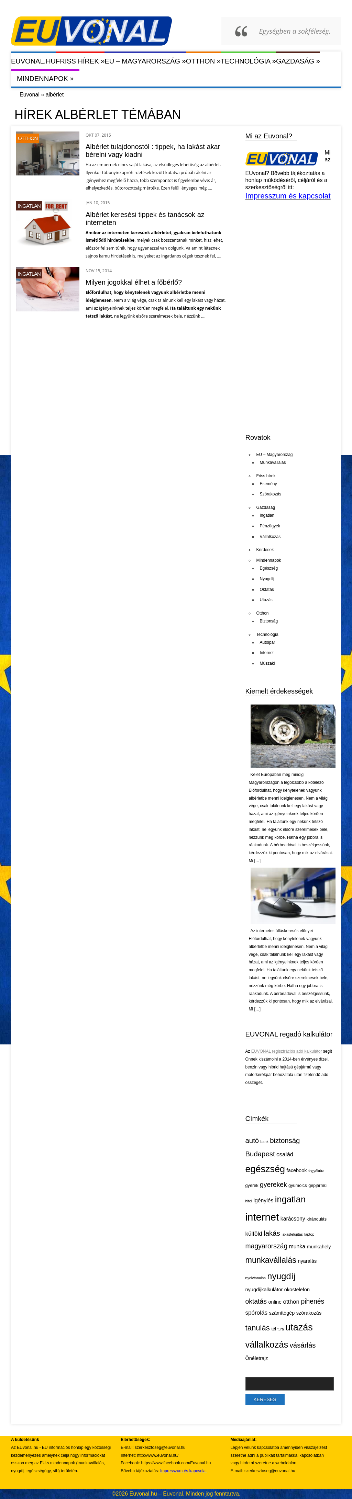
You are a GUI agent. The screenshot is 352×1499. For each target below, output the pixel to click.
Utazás (266, 599)
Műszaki (267, 663)
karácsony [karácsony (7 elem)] (292, 1219)
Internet (267, 652)
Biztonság (269, 621)
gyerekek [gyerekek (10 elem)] (273, 1184)
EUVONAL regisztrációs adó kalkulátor (286, 1051)
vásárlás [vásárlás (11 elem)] (303, 1345)
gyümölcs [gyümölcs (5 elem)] (297, 1185)
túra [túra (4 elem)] (280, 1329)
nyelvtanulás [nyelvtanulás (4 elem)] (255, 1278)
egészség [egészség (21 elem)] (265, 1169)
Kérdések (265, 549)
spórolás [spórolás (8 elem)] (256, 1312)
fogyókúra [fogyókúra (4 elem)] (316, 1171)
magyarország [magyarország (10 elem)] (266, 1246)
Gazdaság (298, 61)
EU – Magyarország (145, 61)
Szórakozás (271, 494)
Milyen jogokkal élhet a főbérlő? (134, 282)
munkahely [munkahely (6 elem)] (319, 1246)
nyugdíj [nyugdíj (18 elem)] (281, 1276)
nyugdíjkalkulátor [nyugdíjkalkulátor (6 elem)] (264, 1289)
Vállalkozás (270, 536)
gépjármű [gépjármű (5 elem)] (317, 1185)
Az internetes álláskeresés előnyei (282, 930)
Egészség (269, 568)
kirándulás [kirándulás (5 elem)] (317, 1219)
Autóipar (267, 642)
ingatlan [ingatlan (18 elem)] (290, 1199)
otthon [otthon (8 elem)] (291, 1301)
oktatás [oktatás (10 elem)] (256, 1301)
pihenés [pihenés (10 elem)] (312, 1301)
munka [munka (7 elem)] (297, 1246)
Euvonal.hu (33, 61)
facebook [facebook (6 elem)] (297, 1170)
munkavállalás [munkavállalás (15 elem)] (271, 1260)
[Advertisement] (297, 373)
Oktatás (267, 589)
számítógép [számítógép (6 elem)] (282, 1313)
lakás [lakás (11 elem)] (272, 1233)
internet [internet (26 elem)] (262, 1217)
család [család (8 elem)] (284, 1154)
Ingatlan (29, 206)
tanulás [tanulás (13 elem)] (257, 1328)
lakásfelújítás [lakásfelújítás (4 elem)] (292, 1234)
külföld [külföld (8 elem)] (253, 1234)
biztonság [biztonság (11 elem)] (285, 1140)
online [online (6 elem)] (275, 1302)
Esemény (268, 483)
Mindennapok (45, 78)
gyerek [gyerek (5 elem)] (251, 1185)
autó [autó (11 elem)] (252, 1140)
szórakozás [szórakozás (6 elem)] (308, 1313)
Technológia (248, 61)
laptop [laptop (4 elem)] (309, 1234)
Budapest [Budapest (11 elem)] (260, 1154)
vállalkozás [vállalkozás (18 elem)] (266, 1344)
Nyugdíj (267, 578)
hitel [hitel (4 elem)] (248, 1201)
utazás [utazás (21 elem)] (299, 1327)
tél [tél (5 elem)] (273, 1328)
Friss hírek (80, 61)
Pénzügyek (270, 526)
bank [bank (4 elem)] (264, 1142)
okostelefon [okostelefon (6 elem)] (297, 1289)
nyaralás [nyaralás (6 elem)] (307, 1261)
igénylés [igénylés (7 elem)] (264, 1200)
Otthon (203, 61)
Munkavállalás (273, 462)
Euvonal (30, 95)
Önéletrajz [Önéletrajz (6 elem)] (256, 1358)
